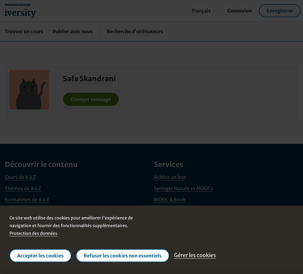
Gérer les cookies (195, 255)
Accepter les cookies (40, 256)
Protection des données (33, 233)
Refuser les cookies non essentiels (123, 256)
